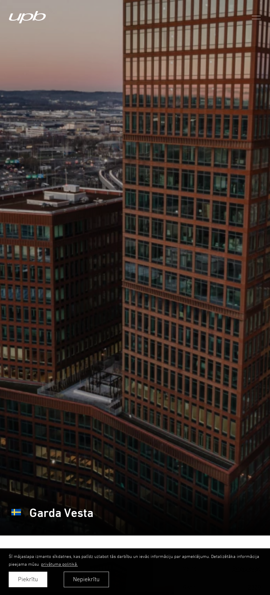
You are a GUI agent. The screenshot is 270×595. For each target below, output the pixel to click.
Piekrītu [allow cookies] (28, 579)
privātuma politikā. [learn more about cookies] (59, 564)
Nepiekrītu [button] (86, 579)
